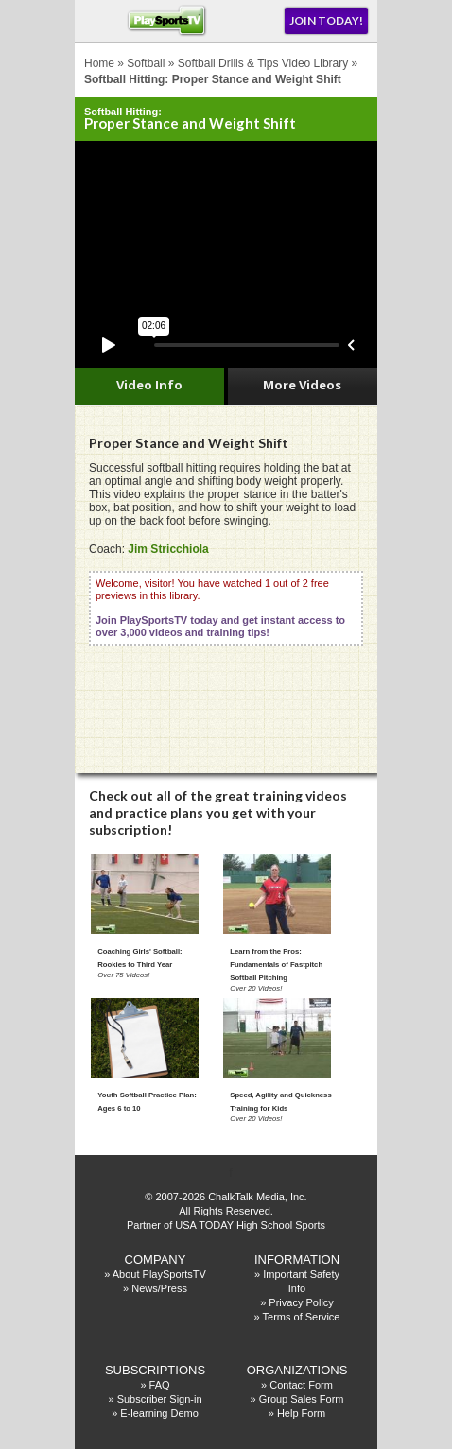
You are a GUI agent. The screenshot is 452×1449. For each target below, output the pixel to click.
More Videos (302, 384)
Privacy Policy (301, 1302)
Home (99, 63)
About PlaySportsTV (159, 1274)
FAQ (159, 1384)
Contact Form (301, 1384)
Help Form (301, 1413)
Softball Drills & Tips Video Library (263, 63)
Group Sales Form (301, 1399)
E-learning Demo (159, 1413)
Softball (146, 63)
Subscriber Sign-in (159, 1399)
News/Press (159, 1288)
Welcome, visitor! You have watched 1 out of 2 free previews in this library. (220, 608)
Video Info (149, 384)
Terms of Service (301, 1316)
